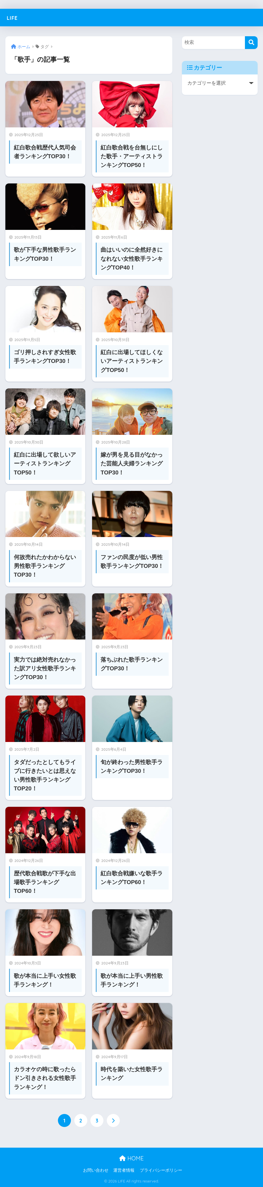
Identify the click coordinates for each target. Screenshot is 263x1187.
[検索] (251, 42)
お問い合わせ (95, 1170)
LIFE (14, 17)
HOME (131, 1158)
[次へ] (113, 1120)
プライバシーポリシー (161, 1170)
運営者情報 (123, 1170)
